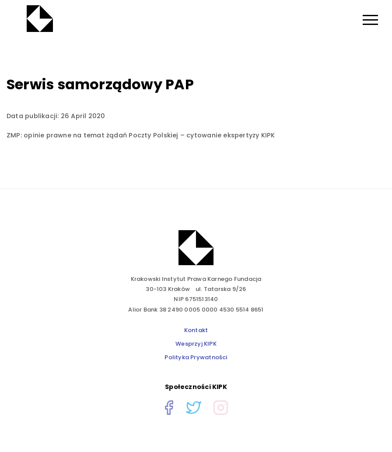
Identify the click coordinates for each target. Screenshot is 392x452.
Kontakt (196, 330)
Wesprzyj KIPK (196, 344)
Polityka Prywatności (195, 357)
